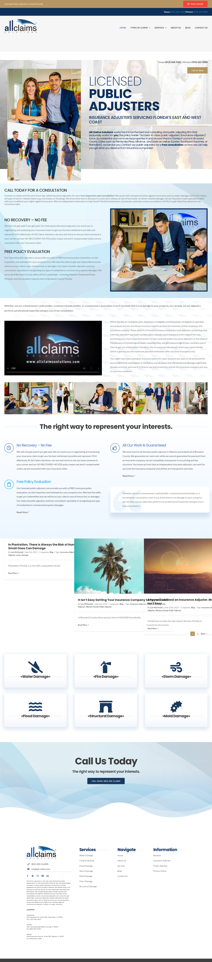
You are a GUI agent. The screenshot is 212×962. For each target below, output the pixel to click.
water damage (22, 555)
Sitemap (59, 904)
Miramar (30, 890)
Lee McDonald (17, 552)
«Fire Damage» (103, 676)
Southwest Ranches (59, 890)
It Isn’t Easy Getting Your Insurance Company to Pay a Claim (122, 600)
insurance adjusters (48, 896)
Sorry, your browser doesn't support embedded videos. (53, 348)
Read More (19, 512)
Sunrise (48, 890)
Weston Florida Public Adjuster (99, 607)
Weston (51, 887)
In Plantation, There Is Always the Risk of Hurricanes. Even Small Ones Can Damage (50, 546)
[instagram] (38, 876)
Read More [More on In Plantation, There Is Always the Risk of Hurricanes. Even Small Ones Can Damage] (12, 573)
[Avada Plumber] (20, 20)
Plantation (30, 892)
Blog (51, 552)
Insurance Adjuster (68, 552)
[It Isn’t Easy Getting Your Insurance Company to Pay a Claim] (123, 566)
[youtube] (43, 876)
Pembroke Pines (61, 887)
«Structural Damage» (103, 716)
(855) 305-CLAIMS (39, 864)
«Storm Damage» (173, 676)
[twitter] (33, 876)
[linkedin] (48, 876)
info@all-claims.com (40, 869)
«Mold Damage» (173, 716)
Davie (43, 890)
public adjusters (45, 885)
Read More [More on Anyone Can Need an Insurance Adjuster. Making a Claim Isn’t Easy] (152, 628)
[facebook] (28, 876)
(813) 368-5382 (177, 12)
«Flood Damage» (32, 716)
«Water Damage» (32, 676)
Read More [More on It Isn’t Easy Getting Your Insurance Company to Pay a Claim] (82, 625)
